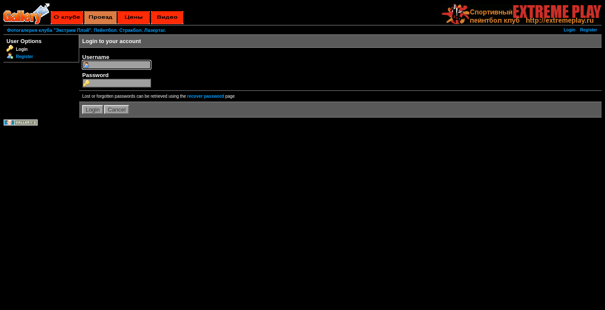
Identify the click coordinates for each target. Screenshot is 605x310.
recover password (205, 96)
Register (588, 30)
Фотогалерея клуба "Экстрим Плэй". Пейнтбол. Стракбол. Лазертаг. (86, 30)
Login (569, 30)
